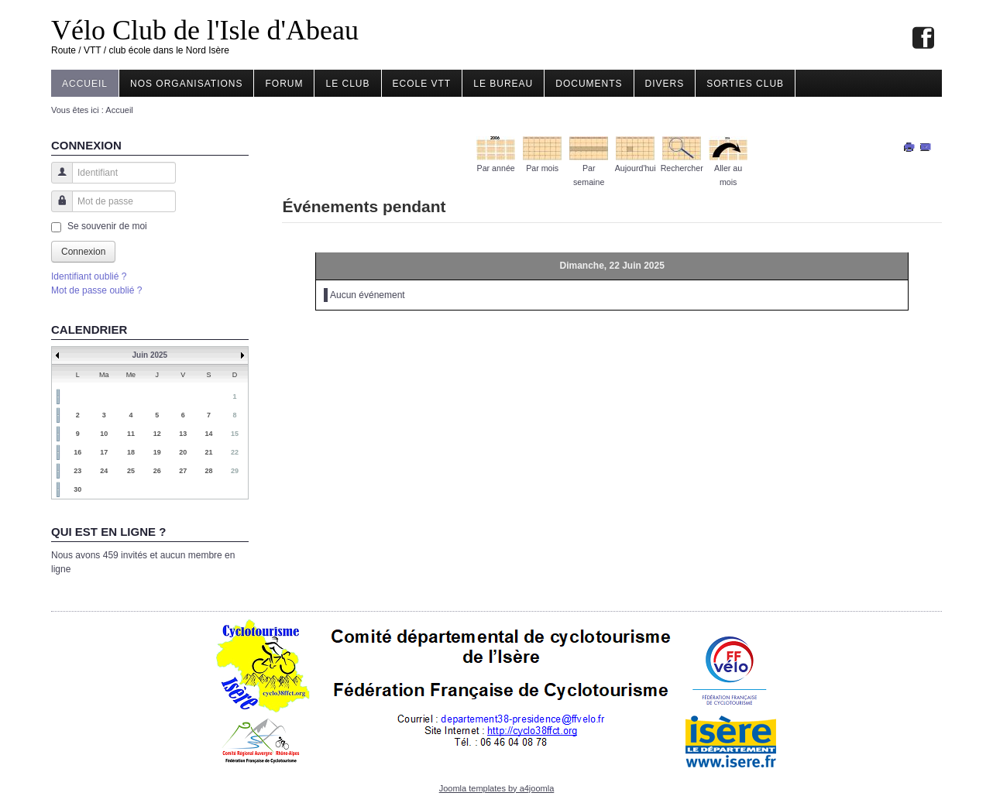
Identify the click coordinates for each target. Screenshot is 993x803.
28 (209, 471)
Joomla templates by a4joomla (497, 788)
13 (183, 434)
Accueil (85, 83)
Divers (665, 83)
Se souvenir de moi (107, 226)
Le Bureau (503, 83)
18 (131, 452)
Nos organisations (186, 83)
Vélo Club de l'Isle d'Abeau (205, 30)
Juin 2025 (150, 355)
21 (209, 452)
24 (104, 471)
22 (235, 452)
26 (157, 471)
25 (131, 471)
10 (104, 434)
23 (77, 471)
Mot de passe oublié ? (96, 290)
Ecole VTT (422, 83)
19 (157, 452)
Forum (284, 83)
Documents (588, 83)
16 (77, 452)
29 (235, 471)
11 (131, 434)
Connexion (83, 251)
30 (77, 489)
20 (183, 452)
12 (157, 434)
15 (235, 434)
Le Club (347, 83)
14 (209, 434)
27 (183, 471)
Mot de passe (56, 208)
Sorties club (745, 83)
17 (104, 452)
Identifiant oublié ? (88, 276)
